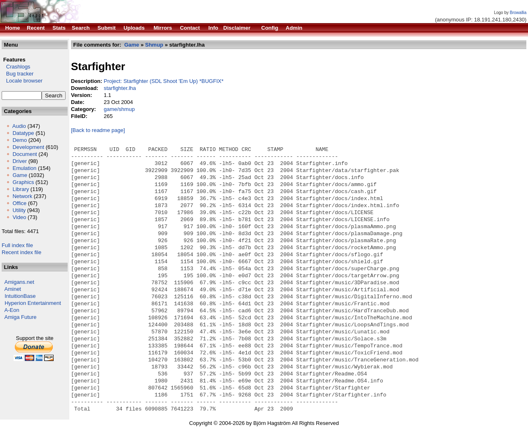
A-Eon (12, 310)
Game (19, 175)
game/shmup (119, 109)
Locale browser (22, 81)
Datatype (23, 133)
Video (19, 217)
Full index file (17, 245)
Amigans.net (19, 282)
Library (20, 189)
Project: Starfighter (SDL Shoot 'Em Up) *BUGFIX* (163, 81)
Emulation (24, 168)
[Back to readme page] (98, 130)
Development (28, 147)
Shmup (154, 45)
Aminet (13, 289)
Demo (19, 140)
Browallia (518, 12)
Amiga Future (21, 317)
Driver (19, 161)
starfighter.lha (120, 88)
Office (19, 203)
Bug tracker (17, 74)
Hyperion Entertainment (33, 303)
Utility (19, 210)
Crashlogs (16, 67)
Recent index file (21, 252)
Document (24, 154)
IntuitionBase (20, 296)
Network (22, 196)
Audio (19, 126)
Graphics (23, 182)
